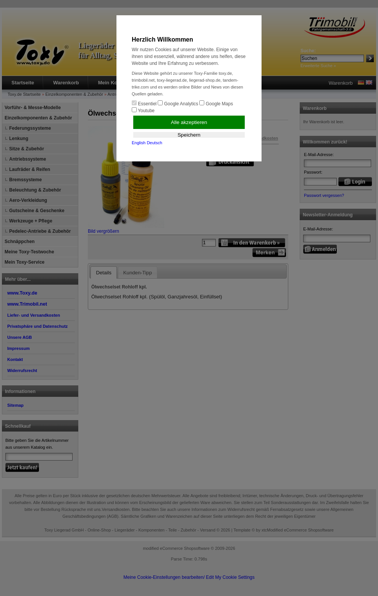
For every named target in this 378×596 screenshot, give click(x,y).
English (138, 142)
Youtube (143, 110)
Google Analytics (178, 103)
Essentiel (144, 103)
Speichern (189, 135)
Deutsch (154, 142)
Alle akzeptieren (189, 122)
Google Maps (216, 103)
